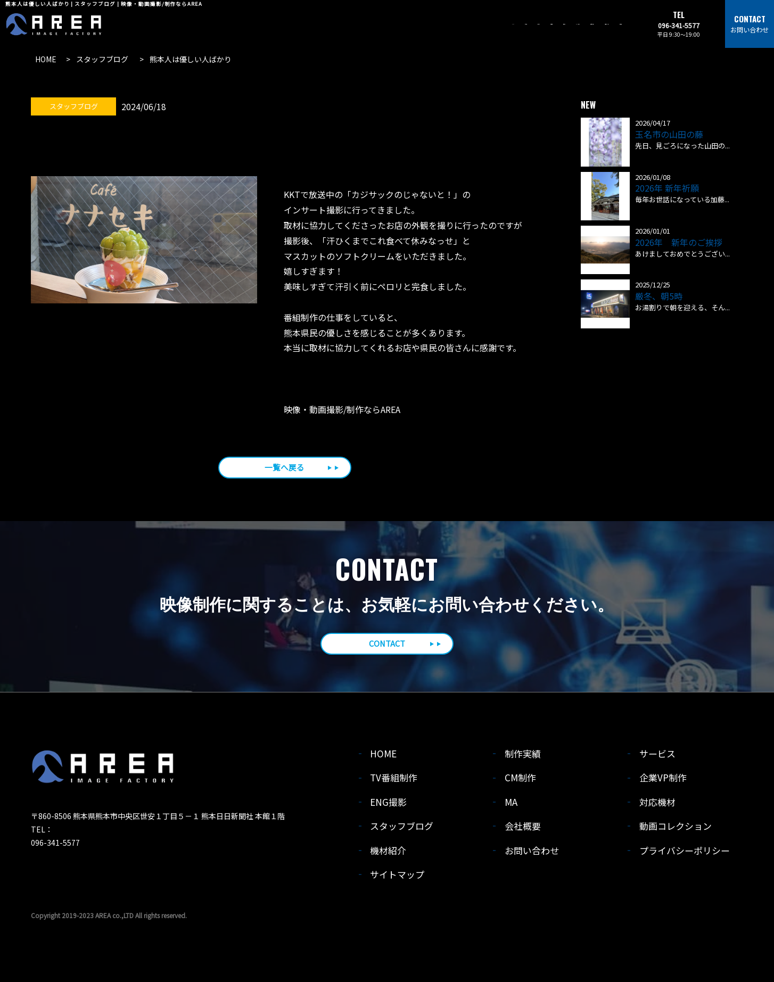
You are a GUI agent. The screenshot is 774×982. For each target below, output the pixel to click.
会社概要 (523, 829)
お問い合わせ (532, 853)
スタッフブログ (402, 829)
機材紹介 (388, 853)
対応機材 (658, 804)
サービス (658, 756)
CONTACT (386, 645)
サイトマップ (397, 877)
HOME (384, 756)
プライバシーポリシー (685, 853)
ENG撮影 (389, 804)
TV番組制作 (394, 780)
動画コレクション (676, 829)
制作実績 (523, 756)
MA (511, 804)
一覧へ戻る (285, 467)
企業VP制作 (663, 780)
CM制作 (521, 780)
